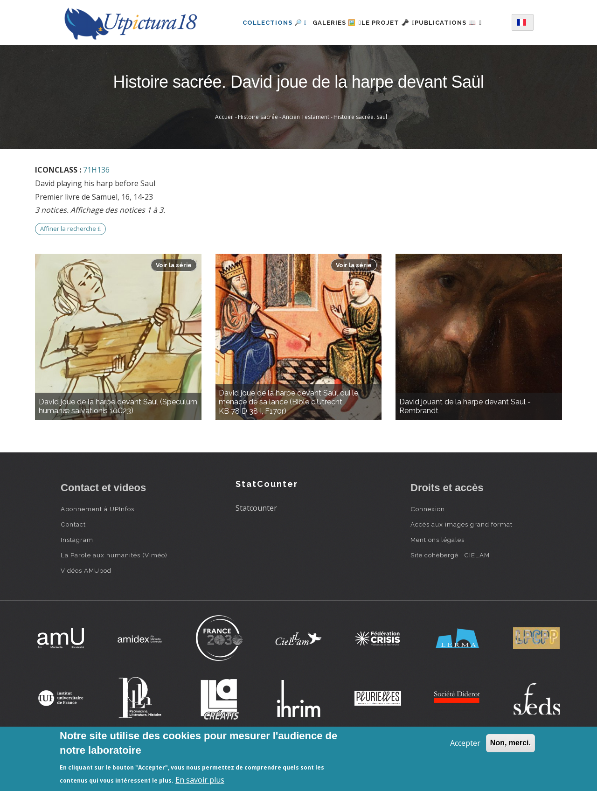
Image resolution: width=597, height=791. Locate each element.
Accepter (465, 743)
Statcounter (256, 544)
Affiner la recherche (70, 265)
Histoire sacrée (258, 153)
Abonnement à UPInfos (97, 545)
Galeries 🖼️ (329, 20)
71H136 (96, 206)
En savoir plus (199, 780)
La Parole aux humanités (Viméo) (114, 591)
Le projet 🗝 (392, 20)
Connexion (427, 545)
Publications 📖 (264, 60)
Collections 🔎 (262, 20)
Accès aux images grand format (461, 560)
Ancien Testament (305, 153)
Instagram (77, 576)
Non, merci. (510, 743)
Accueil (224, 153)
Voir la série (174, 301)
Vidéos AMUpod (86, 607)
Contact (73, 560)
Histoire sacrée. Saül (360, 153)
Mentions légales (437, 576)
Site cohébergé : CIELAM (450, 591)
